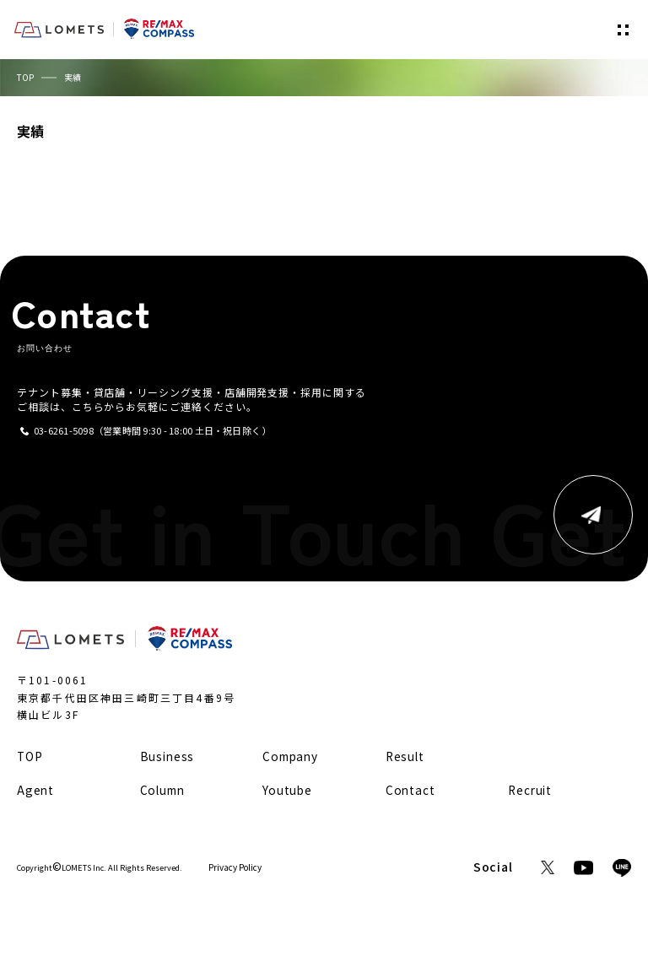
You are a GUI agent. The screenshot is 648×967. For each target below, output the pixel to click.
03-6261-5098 (64, 430)
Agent (35, 789)
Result (405, 756)
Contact (410, 789)
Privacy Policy (235, 867)
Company (290, 756)
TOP (25, 77)
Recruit (530, 789)
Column (162, 789)
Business (167, 756)
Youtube (287, 789)
